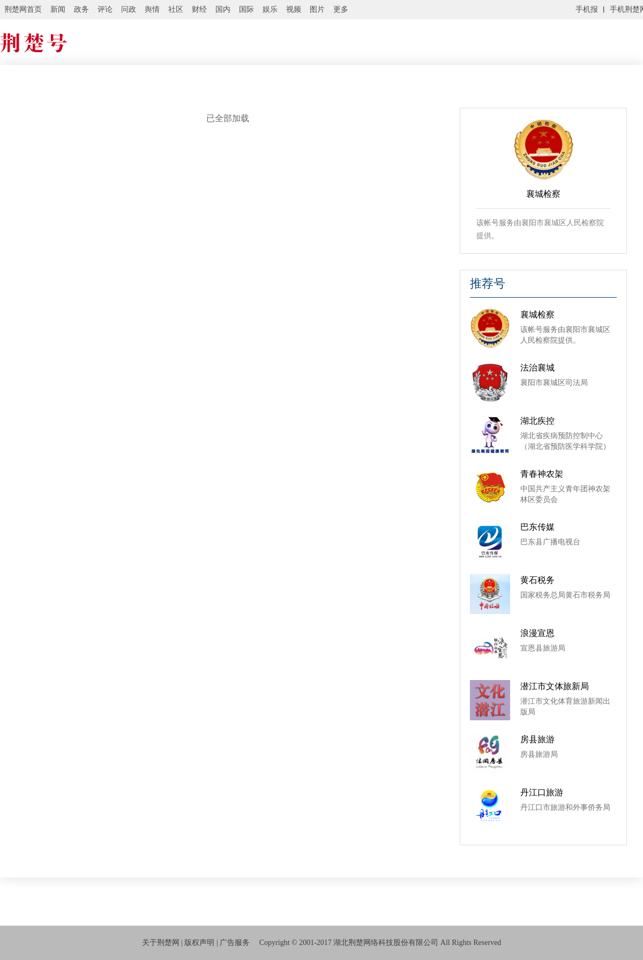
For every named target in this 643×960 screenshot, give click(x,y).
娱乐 (270, 9)
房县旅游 (537, 739)
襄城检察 (537, 314)
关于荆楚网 (161, 943)
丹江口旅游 (541, 792)
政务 (81, 9)
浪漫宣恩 (537, 633)
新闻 (57, 9)
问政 (128, 9)
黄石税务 (537, 580)
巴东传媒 (537, 526)
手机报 (586, 9)
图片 (317, 9)
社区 (175, 9)
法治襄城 (537, 367)
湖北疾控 (537, 420)
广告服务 (235, 943)
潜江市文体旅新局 (554, 686)
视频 (293, 9)
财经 (199, 9)
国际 (246, 9)
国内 (222, 9)
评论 (105, 9)
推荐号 (487, 283)
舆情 (152, 9)
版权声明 (199, 943)
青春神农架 (541, 473)
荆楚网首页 (23, 9)
